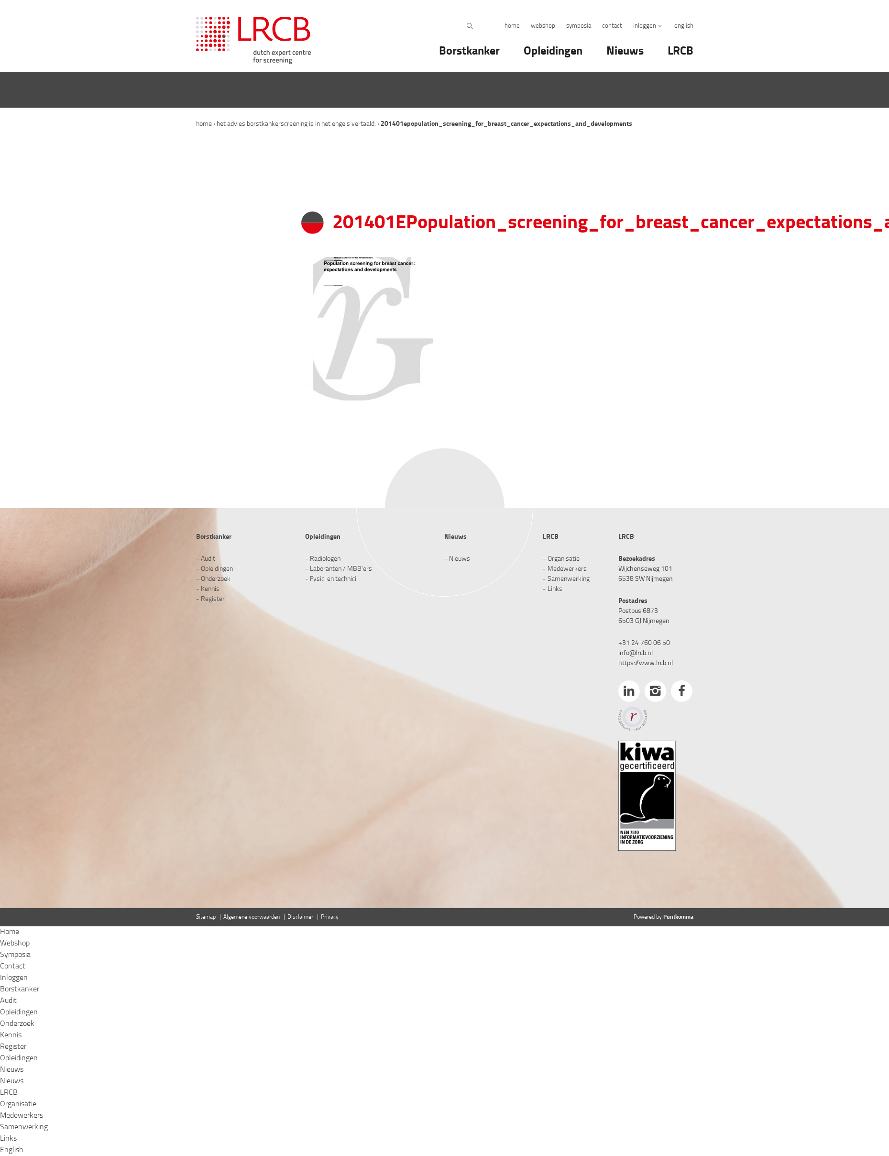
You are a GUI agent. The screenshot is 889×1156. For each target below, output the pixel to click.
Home (512, 26)
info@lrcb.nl (635, 653)
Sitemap (206, 917)
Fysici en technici (333, 579)
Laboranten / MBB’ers (341, 569)
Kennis (210, 589)
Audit (208, 559)
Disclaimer (300, 917)
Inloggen (644, 26)
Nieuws (625, 51)
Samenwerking (569, 579)
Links (555, 589)
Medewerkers (567, 569)
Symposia (578, 26)
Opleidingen (553, 51)
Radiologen (325, 559)
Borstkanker (469, 51)
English (683, 26)
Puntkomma (678, 917)
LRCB (680, 51)
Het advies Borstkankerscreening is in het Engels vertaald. (296, 124)
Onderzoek (215, 579)
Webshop (543, 26)
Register (213, 599)
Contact (612, 26)
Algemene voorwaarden (251, 917)
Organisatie (564, 559)
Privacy (330, 917)
